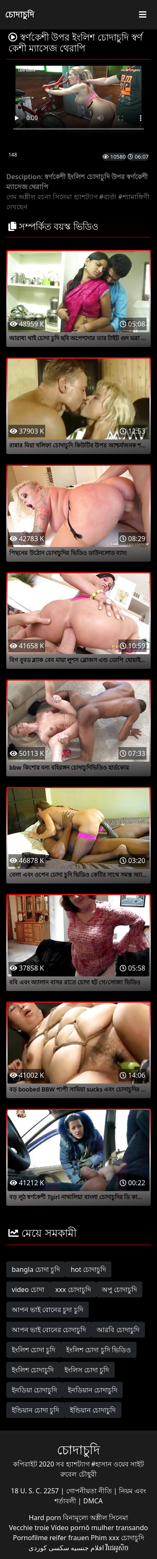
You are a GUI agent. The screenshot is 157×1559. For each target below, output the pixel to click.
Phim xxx (105, 1537)
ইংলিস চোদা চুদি (86, 1369)
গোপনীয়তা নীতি (89, 1490)
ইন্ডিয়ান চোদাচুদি (93, 1410)
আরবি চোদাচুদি (118, 1329)
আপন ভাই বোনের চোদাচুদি (49, 1329)
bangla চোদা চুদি (36, 1269)
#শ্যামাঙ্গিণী (133, 196)
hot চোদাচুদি (88, 1269)
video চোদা (28, 1289)
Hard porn (46, 1517)
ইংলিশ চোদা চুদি (33, 1349)
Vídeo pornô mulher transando (99, 1527)
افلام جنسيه (87, 1547)
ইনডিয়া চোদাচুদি (34, 1390)
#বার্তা (107, 196)
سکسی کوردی (48, 1547)
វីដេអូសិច (117, 1547)
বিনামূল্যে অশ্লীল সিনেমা (95, 1517)
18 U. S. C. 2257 (36, 1490)
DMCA (93, 1500)
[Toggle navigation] (143, 14)
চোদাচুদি (19, 14)
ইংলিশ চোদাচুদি (33, 1369)
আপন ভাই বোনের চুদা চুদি (47, 1309)
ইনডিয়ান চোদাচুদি (92, 1390)
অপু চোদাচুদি (119, 1289)
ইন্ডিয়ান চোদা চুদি (35, 1410)
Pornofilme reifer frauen (51, 1537)
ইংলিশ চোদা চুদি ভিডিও (98, 1349)
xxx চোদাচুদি (73, 1289)
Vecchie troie (29, 1527)
